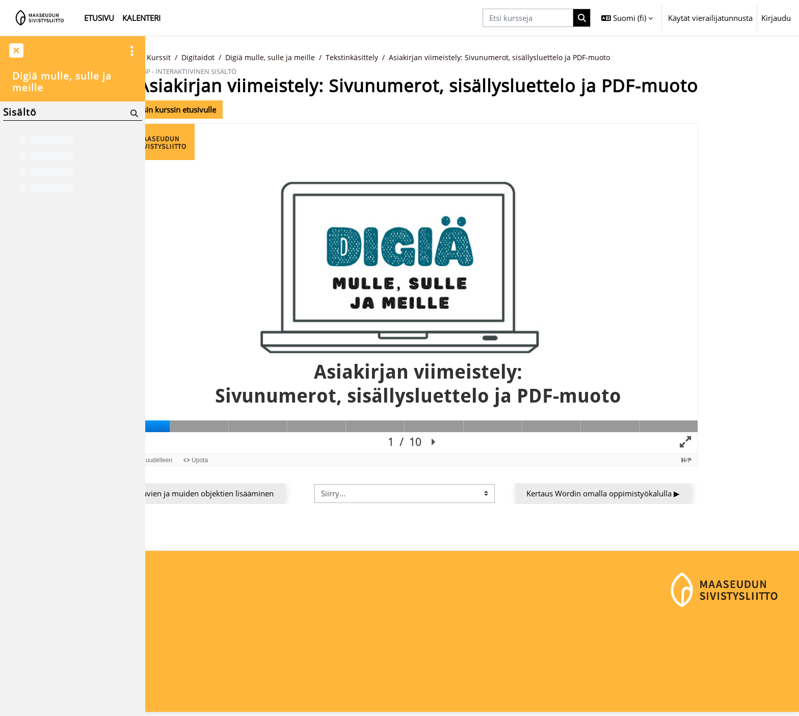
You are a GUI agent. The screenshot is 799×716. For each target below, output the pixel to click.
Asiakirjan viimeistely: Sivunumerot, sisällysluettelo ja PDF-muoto (579, 57)
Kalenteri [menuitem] (141, 18)
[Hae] (133, 112)
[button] (627, 18)
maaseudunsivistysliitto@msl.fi (207, 678)
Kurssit (227, 57)
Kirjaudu (776, 18)
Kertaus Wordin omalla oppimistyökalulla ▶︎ (671, 494)
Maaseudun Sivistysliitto (195, 644)
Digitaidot (268, 57)
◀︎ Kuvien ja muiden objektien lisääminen (269, 494)
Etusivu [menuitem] (99, 18)
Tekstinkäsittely (426, 57)
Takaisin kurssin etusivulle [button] (234, 109)
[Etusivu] (40, 18)
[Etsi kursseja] (528, 18)
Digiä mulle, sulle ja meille (342, 57)
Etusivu (191, 57)
